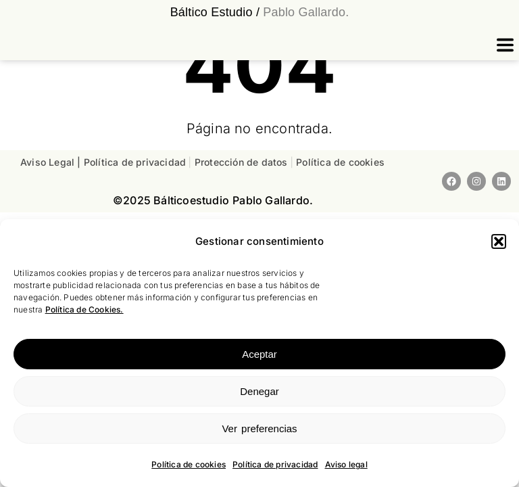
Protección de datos (243, 162)
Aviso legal (346, 464)
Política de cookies (188, 464)
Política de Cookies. (84, 309)
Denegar (259, 391)
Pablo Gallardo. (304, 12)
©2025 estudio (171, 200)
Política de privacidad (275, 464)
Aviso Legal (47, 162)
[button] (498, 241)
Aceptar (259, 354)
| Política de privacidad (133, 162)
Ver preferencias (259, 428)
